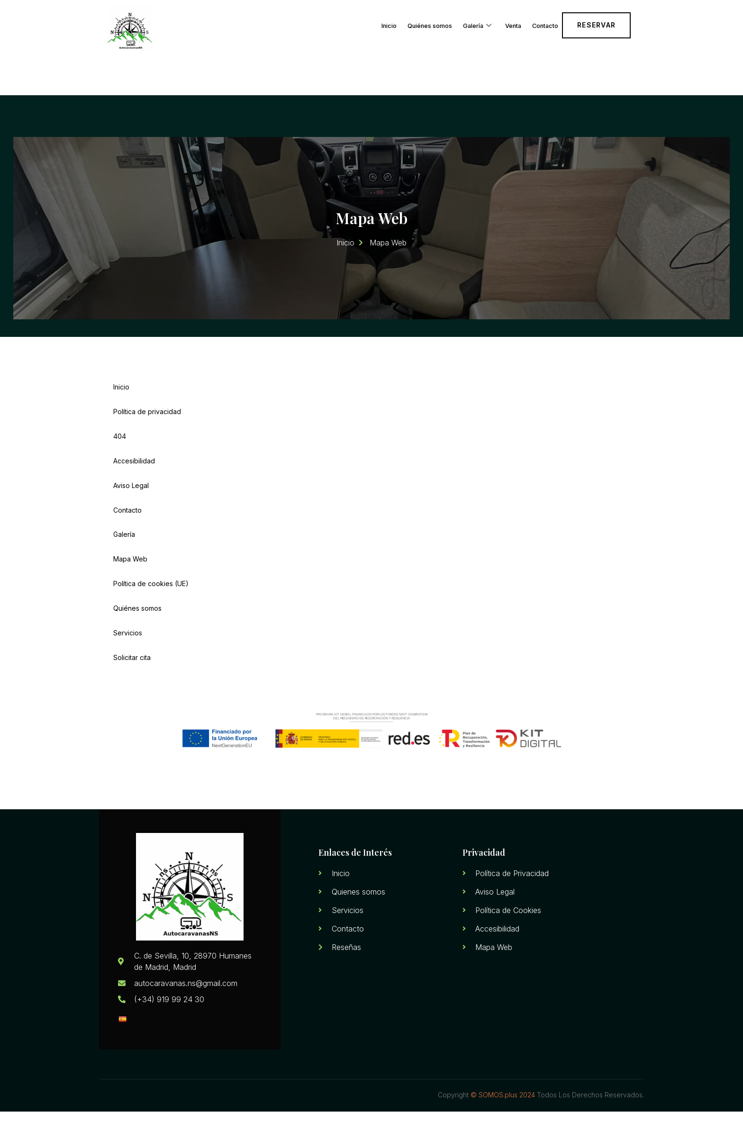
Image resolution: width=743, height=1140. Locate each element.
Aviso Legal (131, 506)
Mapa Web (130, 583)
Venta (501, 23)
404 (119, 455)
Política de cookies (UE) (151, 609)
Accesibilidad (134, 481)
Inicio (350, 23)
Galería (457, 23)
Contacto (540, 23)
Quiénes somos (399, 23)
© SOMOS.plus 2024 (503, 1124)
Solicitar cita (132, 685)
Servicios (127, 660)
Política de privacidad (147, 429)
